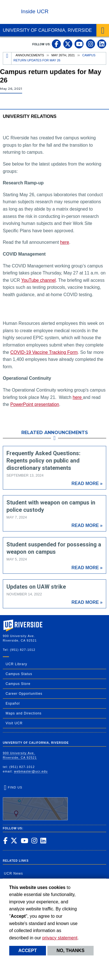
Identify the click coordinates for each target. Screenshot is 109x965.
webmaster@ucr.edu (31, 771)
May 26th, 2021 (63, 55)
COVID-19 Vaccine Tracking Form (44, 352)
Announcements (30, 55)
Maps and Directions (23, 713)
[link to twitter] (67, 43)
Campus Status (19, 674)
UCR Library (16, 664)
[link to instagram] (90, 43)
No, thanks (71, 950)
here (64, 242)
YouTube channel (38, 280)
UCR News (13, 873)
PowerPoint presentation (34, 404)
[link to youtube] (79, 43)
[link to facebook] (56, 43)
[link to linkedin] (101, 43)
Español (13, 703)
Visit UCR (14, 723)
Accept (27, 950)
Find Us (35, 803)
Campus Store (18, 684)
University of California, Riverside (47, 30)
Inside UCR (34, 11)
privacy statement (59, 937)
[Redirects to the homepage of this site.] (7, 58)
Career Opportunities (24, 694)
